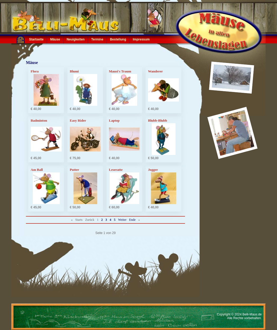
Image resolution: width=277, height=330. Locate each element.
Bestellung (118, 39)
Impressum (141, 39)
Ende (132, 220)
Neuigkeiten (76, 39)
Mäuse (55, 39)
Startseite (36, 39)
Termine (97, 39)
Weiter (122, 220)
